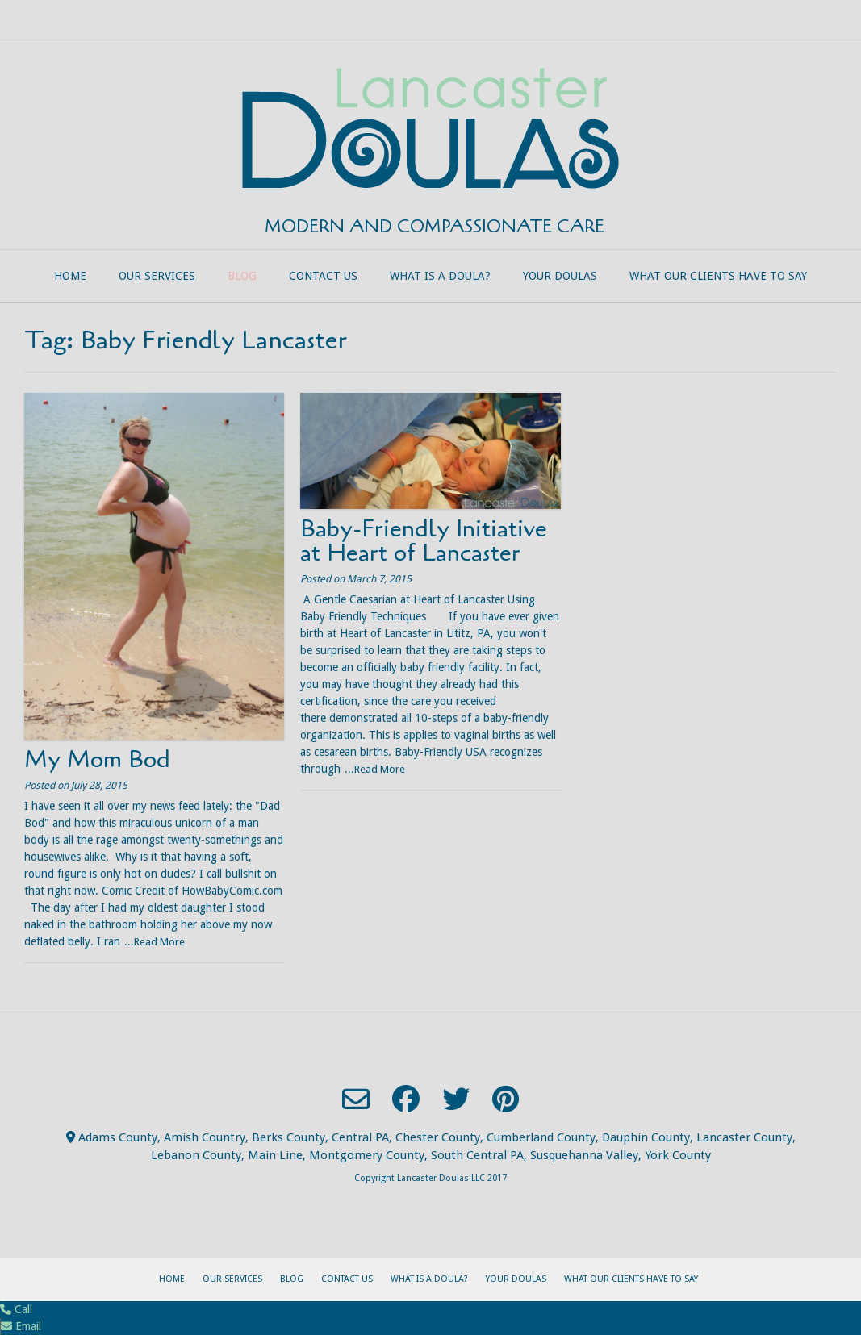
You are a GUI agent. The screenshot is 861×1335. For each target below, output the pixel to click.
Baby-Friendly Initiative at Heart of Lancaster (423, 540)
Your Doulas (560, 275)
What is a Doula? (440, 275)
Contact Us (323, 275)
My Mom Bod (97, 759)
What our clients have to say (718, 275)
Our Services (157, 275)
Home (70, 275)
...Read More (154, 942)
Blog (242, 275)
